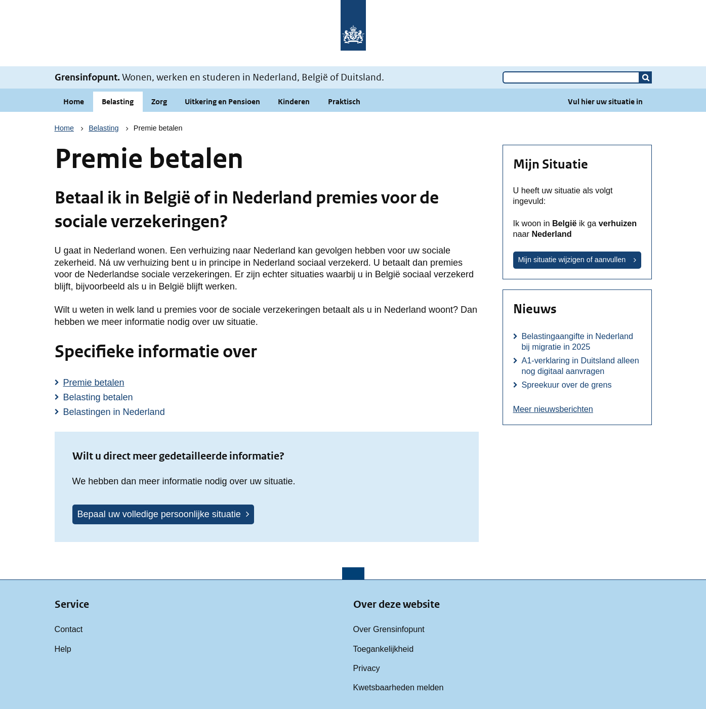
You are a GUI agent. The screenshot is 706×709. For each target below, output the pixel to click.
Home (73, 101)
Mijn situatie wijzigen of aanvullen (572, 260)
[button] (646, 77)
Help (63, 648)
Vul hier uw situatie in (605, 101)
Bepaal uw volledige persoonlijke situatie (159, 514)
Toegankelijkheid (383, 648)
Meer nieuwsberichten (553, 408)
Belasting (118, 101)
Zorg (159, 101)
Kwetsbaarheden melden (398, 687)
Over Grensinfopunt (389, 629)
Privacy (366, 668)
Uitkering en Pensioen (222, 101)
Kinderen (294, 101)
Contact (69, 629)
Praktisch (344, 101)
